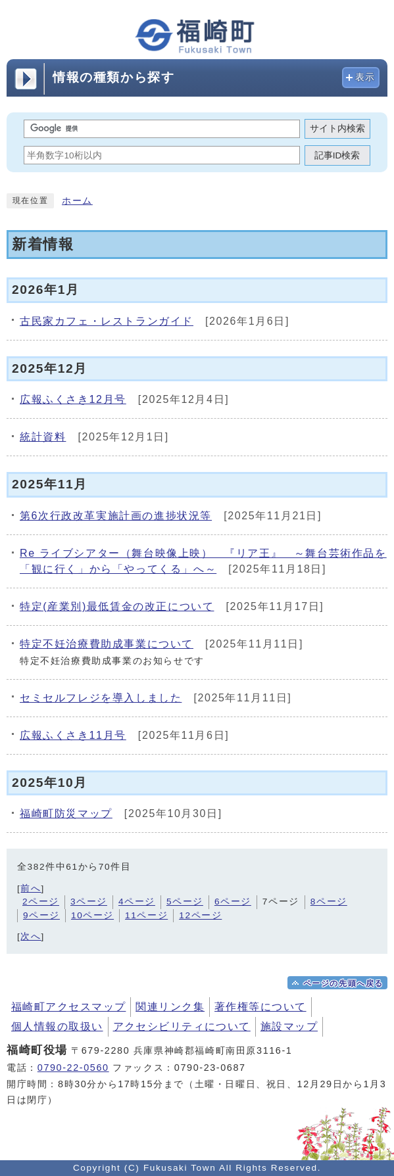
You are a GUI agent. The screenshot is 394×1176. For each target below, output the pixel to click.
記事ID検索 (337, 155)
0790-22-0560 (73, 1067)
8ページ (328, 901)
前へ (30, 888)
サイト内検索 (337, 128)
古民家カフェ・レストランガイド (106, 321)
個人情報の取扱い (57, 1026)
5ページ (184, 901)
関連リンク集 (170, 1006)
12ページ (200, 915)
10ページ (92, 915)
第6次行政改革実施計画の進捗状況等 (116, 515)
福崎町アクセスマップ (68, 1006)
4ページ (136, 901)
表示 (365, 77)
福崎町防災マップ (66, 813)
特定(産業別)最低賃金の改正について (117, 606)
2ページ (40, 901)
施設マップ (289, 1026)
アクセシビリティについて (182, 1026)
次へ (30, 936)
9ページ (41, 915)
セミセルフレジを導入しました (101, 697)
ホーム (77, 201)
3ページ (88, 901)
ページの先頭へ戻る (343, 983)
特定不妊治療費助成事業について (106, 643)
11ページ (146, 915)
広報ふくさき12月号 (73, 399)
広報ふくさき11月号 (73, 735)
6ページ (232, 901)
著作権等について (260, 1006)
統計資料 (43, 436)
